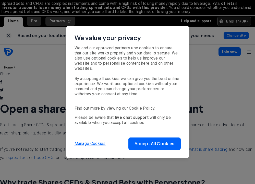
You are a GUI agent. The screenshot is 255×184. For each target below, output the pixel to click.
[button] (154, 143)
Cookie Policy (141, 108)
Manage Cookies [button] (90, 143)
